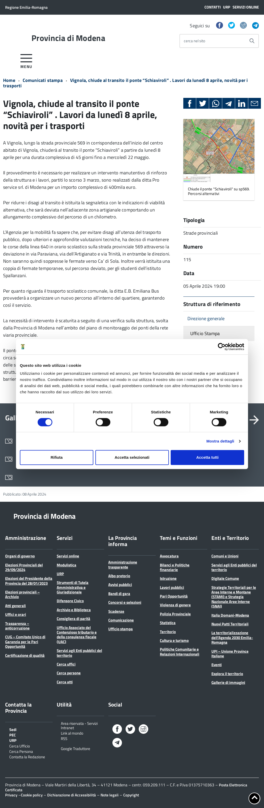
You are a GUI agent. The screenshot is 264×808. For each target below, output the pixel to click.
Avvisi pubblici (120, 585)
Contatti (212, 7)
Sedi (12, 729)
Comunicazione (121, 620)
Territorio (168, 632)
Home (9, 80)
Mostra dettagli (220, 441)
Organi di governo (20, 556)
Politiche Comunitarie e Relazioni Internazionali (179, 651)
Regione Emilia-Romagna (26, 7)
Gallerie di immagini (228, 682)
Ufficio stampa (120, 629)
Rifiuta (57, 457)
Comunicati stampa (43, 80)
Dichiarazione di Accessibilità (71, 795)
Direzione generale (206, 318)
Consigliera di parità (73, 619)
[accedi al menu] (26, 60)
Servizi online (246, 7)
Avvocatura (169, 556)
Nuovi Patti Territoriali (230, 624)
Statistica (168, 623)
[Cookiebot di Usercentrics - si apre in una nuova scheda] (221, 347)
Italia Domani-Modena (230, 615)
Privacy (11, 795)
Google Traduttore (75, 748)
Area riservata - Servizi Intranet (79, 725)
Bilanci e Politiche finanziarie (174, 567)
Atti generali (15, 606)
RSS (64, 738)
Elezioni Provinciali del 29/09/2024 (24, 567)
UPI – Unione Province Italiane (230, 653)
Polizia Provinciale (175, 614)
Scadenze (116, 611)
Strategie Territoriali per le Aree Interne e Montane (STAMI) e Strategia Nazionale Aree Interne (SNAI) (233, 596)
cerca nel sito (194, 41)
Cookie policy (32, 795)
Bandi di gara (119, 594)
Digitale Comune (225, 578)
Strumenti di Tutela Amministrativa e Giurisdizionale (72, 587)
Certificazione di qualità (25, 655)
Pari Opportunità (174, 596)
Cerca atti (65, 682)
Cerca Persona (21, 751)
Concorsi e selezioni (124, 602)
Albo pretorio (119, 576)
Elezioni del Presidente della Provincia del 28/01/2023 (28, 580)
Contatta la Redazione (27, 756)
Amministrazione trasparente (122, 564)
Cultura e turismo (174, 640)
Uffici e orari (15, 614)
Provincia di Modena (68, 38)
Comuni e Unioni (224, 556)
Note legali (110, 795)
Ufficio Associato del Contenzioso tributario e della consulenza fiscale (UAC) (77, 635)
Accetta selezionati (131, 457)
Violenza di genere (175, 605)
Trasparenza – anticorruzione (17, 625)
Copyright (131, 795)
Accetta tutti (207, 457)
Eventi (216, 665)
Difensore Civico (70, 601)
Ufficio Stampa (205, 333)
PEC (12, 734)
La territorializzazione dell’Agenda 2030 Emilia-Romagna (232, 637)
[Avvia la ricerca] (251, 41)
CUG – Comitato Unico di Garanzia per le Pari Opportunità (25, 641)
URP (226, 7)
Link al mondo (72, 732)
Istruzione (168, 578)
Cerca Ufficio (19, 745)
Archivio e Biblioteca (74, 610)
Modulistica (66, 565)
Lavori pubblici (172, 587)
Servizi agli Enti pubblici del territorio (79, 653)
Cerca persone (69, 673)
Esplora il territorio (227, 674)
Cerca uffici (66, 664)
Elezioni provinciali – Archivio (22, 594)
